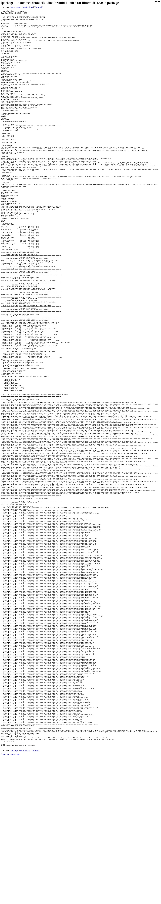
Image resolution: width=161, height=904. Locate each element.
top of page (14, 897)
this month (38, 7)
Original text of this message (10, 900)
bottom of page (16, 7)
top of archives (28, 7)
